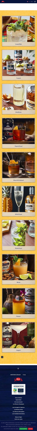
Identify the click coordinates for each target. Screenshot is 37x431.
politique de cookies (31, 426)
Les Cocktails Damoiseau (18, 413)
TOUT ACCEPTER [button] (23, 428)
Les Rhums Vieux (18, 409)
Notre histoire (18, 397)
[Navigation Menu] (33, 1)
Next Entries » (2, 357)
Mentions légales (15, 374)
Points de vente (18, 419)
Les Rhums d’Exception (18, 411)
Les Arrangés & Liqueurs (18, 407)
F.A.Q (24, 374)
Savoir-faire (18, 399)
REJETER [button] (30, 428)
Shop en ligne (18, 417)
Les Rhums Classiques (18, 404)
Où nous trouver (18, 402)
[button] (28, 1)
